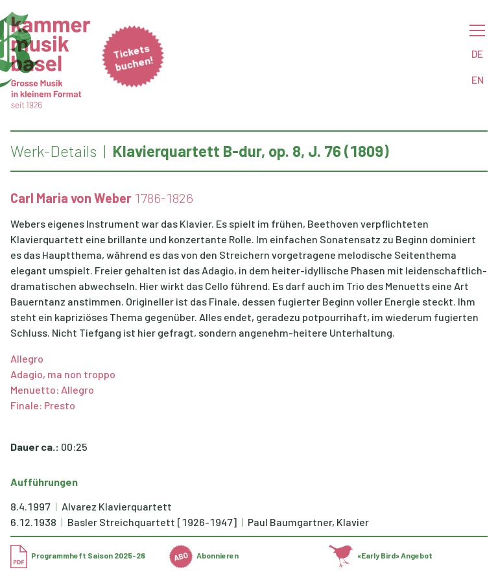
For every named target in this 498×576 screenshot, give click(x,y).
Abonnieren (204, 555)
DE (477, 53)
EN (477, 79)
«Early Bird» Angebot (381, 555)
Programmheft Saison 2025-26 (77, 555)
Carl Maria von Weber (71, 198)
